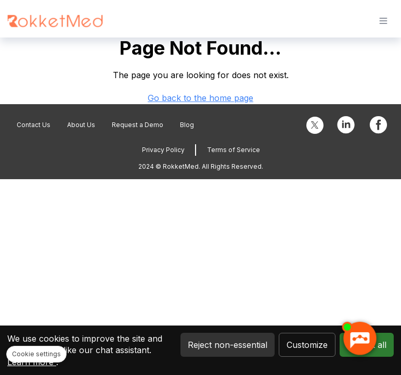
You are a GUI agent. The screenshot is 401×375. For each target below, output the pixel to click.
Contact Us (33, 125)
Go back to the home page (200, 98)
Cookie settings (36, 354)
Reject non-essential (227, 345)
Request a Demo (137, 125)
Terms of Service (233, 150)
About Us (81, 125)
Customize (307, 345)
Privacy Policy (163, 150)
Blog (187, 125)
